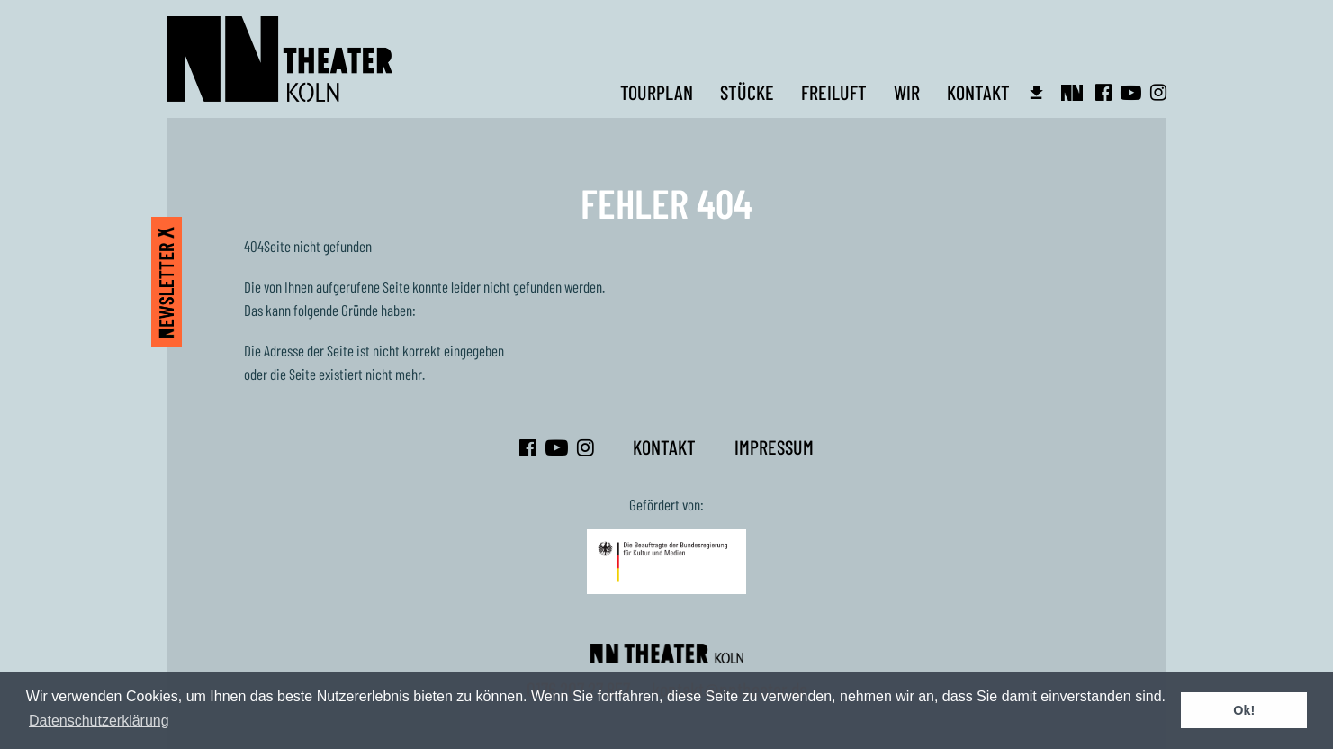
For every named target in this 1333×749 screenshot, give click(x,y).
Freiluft (834, 92)
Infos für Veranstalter (1036, 92)
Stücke (747, 92)
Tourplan (656, 92)
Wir (907, 92)
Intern (1074, 92)
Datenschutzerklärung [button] (99, 720)
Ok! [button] (1244, 710)
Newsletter (166, 282)
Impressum (774, 446)
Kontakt (978, 92)
